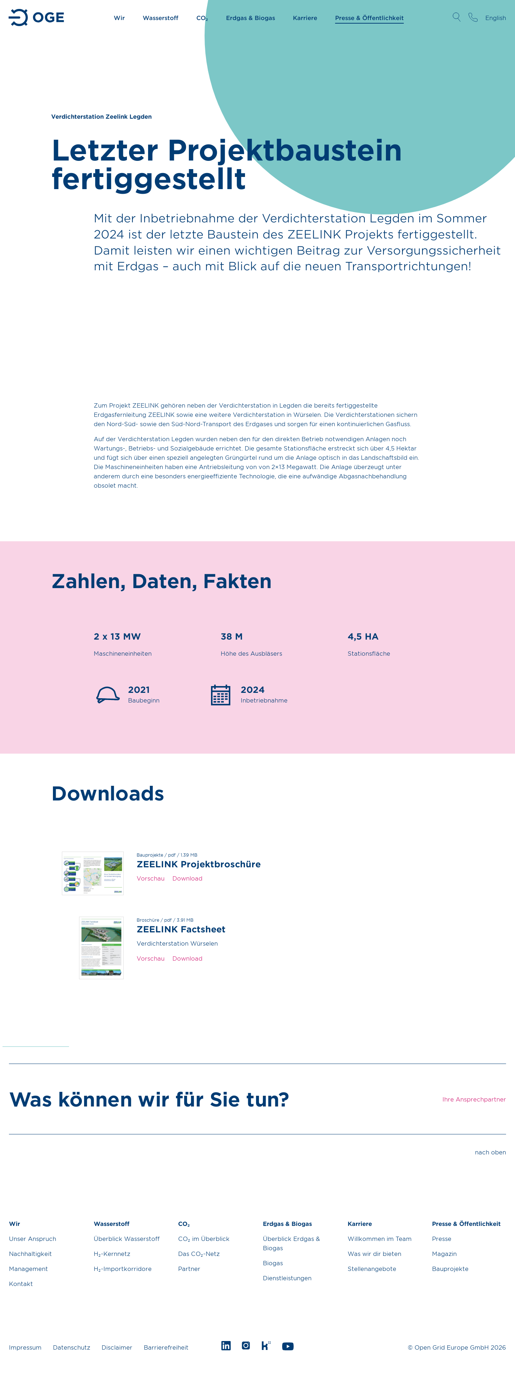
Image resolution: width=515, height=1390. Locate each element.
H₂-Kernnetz (112, 1253)
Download (187, 878)
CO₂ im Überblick (204, 1238)
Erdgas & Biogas (250, 17)
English (495, 17)
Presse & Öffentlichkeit (369, 17)
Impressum (25, 1347)
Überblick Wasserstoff (127, 1238)
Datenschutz (71, 1347)
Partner (189, 1268)
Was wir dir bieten (374, 1253)
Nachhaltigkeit (30, 1253)
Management (28, 1268)
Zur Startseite (37, 17)
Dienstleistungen (287, 1277)
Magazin (444, 1253)
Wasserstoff (160, 17)
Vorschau (151, 878)
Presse (441, 1238)
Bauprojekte (450, 1268)
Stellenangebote (372, 1268)
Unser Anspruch (32, 1238)
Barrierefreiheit (166, 1347)
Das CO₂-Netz (199, 1253)
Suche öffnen (456, 17)
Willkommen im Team (380, 1238)
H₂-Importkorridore (123, 1268)
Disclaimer (117, 1347)
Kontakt (21, 1283)
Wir (119, 17)
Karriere (305, 17)
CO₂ (202, 17)
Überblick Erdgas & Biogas (291, 1243)
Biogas (273, 1262)
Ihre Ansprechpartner (473, 17)
